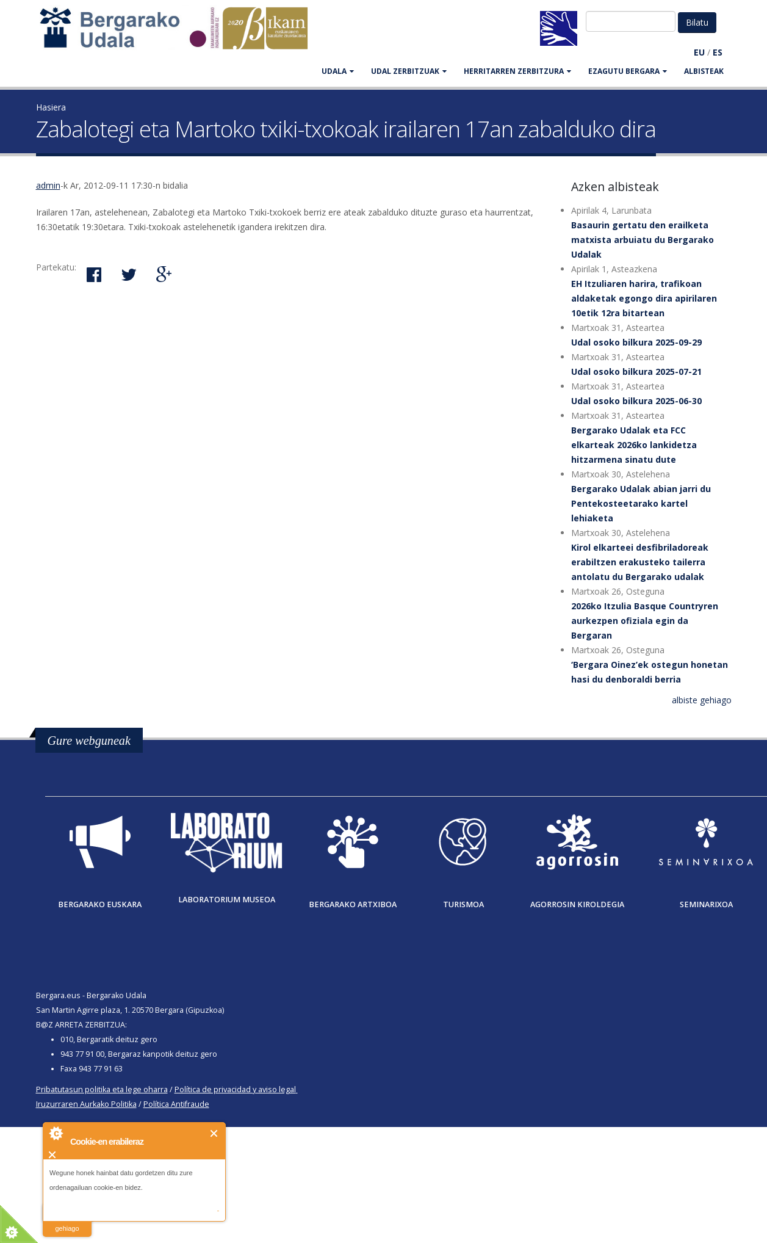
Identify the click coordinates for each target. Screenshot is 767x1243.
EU (699, 52)
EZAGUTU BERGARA (627, 71)
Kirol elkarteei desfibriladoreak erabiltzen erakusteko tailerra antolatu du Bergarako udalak (639, 562)
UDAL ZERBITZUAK (409, 71)
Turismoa (463, 904)
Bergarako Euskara (100, 904)
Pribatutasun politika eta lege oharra (102, 1089)
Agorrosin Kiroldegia (577, 904)
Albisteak (704, 71)
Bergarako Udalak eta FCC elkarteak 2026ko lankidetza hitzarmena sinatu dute (634, 444)
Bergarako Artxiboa (353, 904)
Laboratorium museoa (226, 899)
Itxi (214, 1133)
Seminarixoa (706, 904)
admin (48, 185)
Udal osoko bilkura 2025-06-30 (636, 401)
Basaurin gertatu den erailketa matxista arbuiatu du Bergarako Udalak (642, 239)
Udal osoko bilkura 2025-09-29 (636, 342)
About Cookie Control (55, 1133)
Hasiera (51, 107)
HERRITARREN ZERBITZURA (517, 71)
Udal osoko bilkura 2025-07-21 (636, 371)
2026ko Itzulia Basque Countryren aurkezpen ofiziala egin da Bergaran (644, 620)
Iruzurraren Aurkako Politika (86, 1104)
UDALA (338, 71)
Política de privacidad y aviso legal (235, 1089)
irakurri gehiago (67, 1220)
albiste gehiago (702, 700)
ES (717, 52)
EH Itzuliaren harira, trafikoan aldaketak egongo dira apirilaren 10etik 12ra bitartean (644, 298)
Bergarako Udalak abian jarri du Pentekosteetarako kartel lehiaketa (641, 503)
